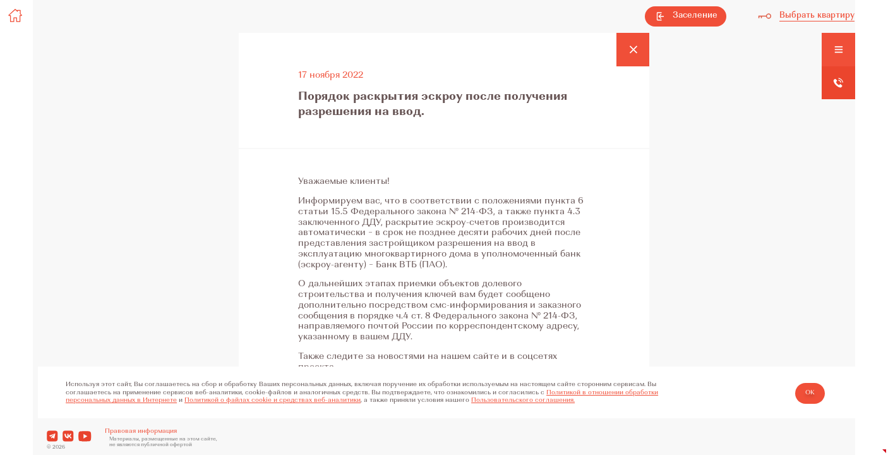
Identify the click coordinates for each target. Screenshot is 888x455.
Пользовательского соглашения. (523, 400)
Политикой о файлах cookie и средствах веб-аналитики (272, 400)
